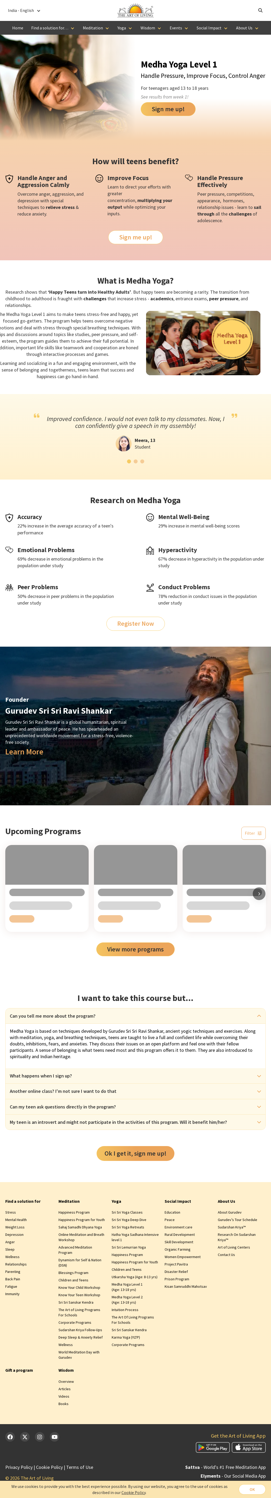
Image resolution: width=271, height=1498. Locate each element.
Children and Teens (73, 1280)
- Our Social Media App (233, 1476)
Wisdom (148, 27)
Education (172, 1212)
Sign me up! (168, 109)
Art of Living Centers (234, 1247)
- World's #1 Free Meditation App (225, 1467)
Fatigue (11, 1286)
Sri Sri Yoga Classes (127, 1212)
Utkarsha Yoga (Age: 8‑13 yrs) (135, 1277)
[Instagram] (39, 1437)
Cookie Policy (49, 1467)
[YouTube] (54, 1437)
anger (44, 194)
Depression (14, 1234)
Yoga (122, 27)
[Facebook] (10, 1437)
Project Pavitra (176, 1264)
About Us (244, 27)
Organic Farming (178, 1249)
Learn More (24, 752)
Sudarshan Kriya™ (232, 1227)
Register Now (135, 623)
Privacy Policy (19, 1467)
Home (17, 27)
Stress (10, 1212)
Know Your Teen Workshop (79, 1295)
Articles (64, 1389)
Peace (170, 1219)
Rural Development (180, 1234)
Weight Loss (15, 1227)
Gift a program (19, 1370)
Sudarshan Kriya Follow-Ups (80, 1329)
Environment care (178, 1227)
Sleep (10, 1249)
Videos (63, 1396)
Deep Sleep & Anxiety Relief (80, 1337)
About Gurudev (230, 1212)
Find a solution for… (49, 27)
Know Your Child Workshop (79, 1287)
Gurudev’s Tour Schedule (237, 1219)
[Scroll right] (259, 893)
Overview (66, 1381)
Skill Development (179, 1242)
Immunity (12, 1293)
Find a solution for (22, 1201)
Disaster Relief (176, 1271)
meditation (31, 1037)
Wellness (12, 1256)
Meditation (93, 27)
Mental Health (16, 1219)
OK (252, 1489)
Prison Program (177, 1279)
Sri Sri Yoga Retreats (128, 1227)
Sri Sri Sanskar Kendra (75, 1302)
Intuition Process (125, 1309)
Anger (10, 1242)
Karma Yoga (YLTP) (126, 1337)
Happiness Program (74, 1212)
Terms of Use (79, 1467)
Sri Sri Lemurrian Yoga (129, 1247)
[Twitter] (25, 1437)
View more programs (135, 949)
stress (68, 207)
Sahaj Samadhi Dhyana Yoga (80, 1227)
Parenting (12, 1271)
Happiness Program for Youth (81, 1219)
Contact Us (226, 1254)
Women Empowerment (183, 1256)
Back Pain (12, 1279)
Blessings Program (73, 1272)
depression (28, 201)
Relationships (16, 1264)
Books (63, 1403)
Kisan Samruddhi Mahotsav (186, 1286)
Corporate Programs (74, 1322)
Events (176, 27)
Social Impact (209, 27)
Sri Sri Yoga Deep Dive (129, 1219)
